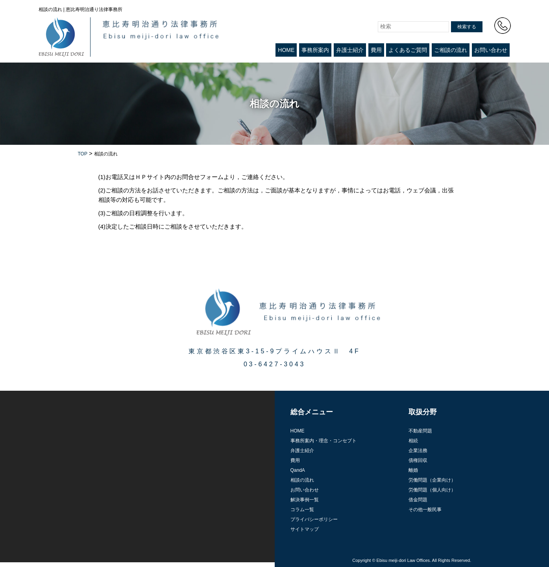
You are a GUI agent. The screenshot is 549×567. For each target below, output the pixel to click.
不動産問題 (420, 431)
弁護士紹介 (350, 50)
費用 (376, 50)
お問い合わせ (490, 50)
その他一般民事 (425, 509)
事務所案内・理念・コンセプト (323, 440)
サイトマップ (304, 529)
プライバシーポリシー (314, 519)
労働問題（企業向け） (432, 480)
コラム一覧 (302, 509)
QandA (297, 470)
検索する (466, 27)
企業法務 (418, 450)
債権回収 (418, 460)
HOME (286, 50)
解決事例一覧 (304, 499)
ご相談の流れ (450, 50)
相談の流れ (302, 480)
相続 (413, 440)
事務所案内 (315, 50)
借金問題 (418, 499)
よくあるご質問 (407, 50)
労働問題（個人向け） (432, 490)
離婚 (413, 470)
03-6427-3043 (274, 364)
